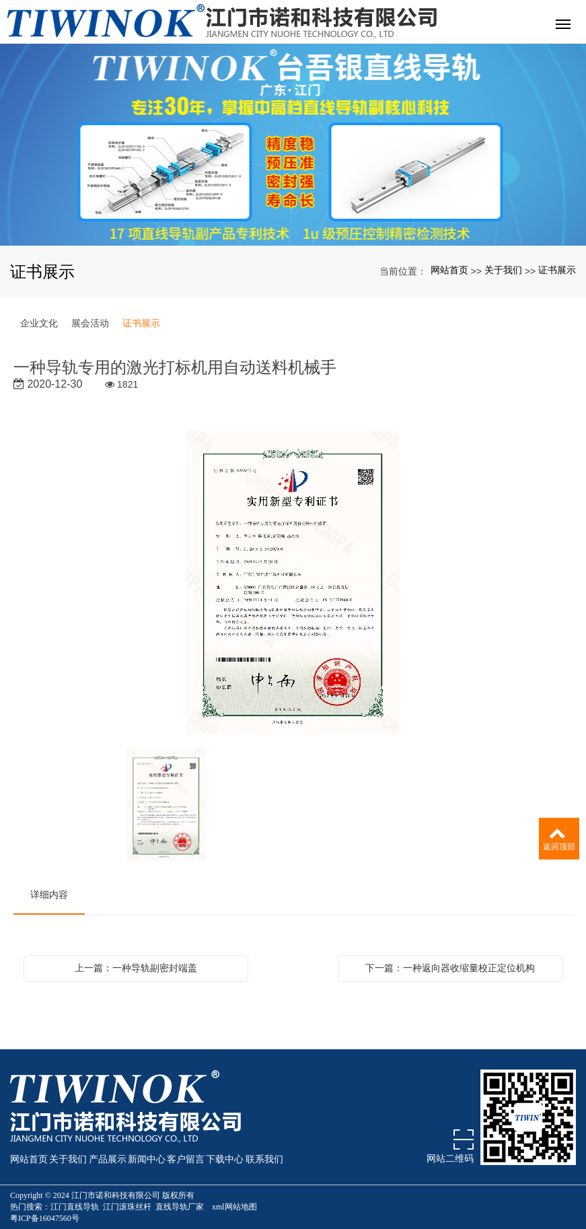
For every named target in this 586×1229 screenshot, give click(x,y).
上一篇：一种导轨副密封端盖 (136, 967)
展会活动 (90, 323)
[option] (293, 583)
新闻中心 (147, 1159)
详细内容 (49, 894)
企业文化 (39, 323)
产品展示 (107, 1159)
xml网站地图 (234, 1207)
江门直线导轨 (74, 1207)
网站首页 (449, 270)
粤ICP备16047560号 (44, 1218)
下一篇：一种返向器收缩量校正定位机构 (450, 967)
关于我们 (503, 270)
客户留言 (186, 1159)
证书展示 (557, 270)
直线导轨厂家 (179, 1207)
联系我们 (264, 1159)
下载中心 (225, 1159)
